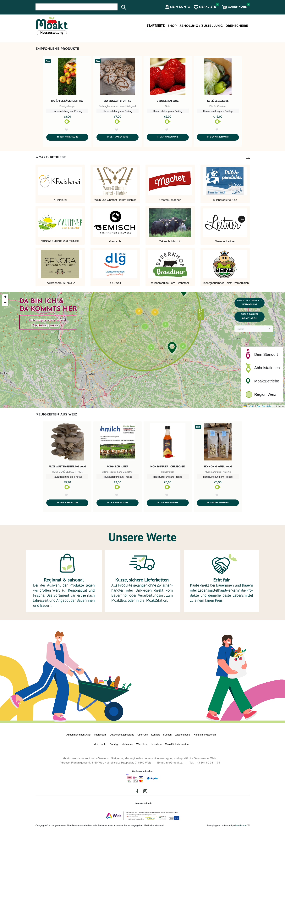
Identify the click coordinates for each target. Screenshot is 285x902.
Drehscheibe (237, 26)
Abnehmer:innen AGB (78, 802)
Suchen (167, 802)
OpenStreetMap (264, 473)
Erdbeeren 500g (167, 163)
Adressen (127, 812)
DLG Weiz (115, 350)
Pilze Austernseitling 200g (67, 534)
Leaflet (248, 473)
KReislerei (60, 267)
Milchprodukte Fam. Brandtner (170, 350)
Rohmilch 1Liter (118, 534)
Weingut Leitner (225, 308)
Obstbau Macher (170, 267)
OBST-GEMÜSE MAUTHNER (60, 308)
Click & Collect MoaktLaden (255, 390)
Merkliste (156, 812)
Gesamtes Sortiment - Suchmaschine (256, 372)
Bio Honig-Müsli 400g (218, 534)
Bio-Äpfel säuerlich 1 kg (67, 163)
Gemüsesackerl (218, 163)
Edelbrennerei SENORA (60, 350)
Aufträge (114, 812)
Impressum (100, 802)
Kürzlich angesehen (205, 802)
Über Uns (142, 802)
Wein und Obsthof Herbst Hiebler (115, 267)
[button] (177, 7)
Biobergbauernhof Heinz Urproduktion (225, 350)
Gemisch (115, 308)
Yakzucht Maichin (170, 308)
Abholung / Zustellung (201, 26)
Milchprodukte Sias (225, 267)
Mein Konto (100, 812)
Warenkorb (142, 812)
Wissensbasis (182, 802)
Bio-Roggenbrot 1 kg (117, 163)
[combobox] (255, 405)
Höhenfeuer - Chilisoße (167, 534)
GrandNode (240, 893)
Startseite (156, 25)
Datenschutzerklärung (122, 802)
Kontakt (155, 802)
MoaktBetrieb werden (177, 812)
